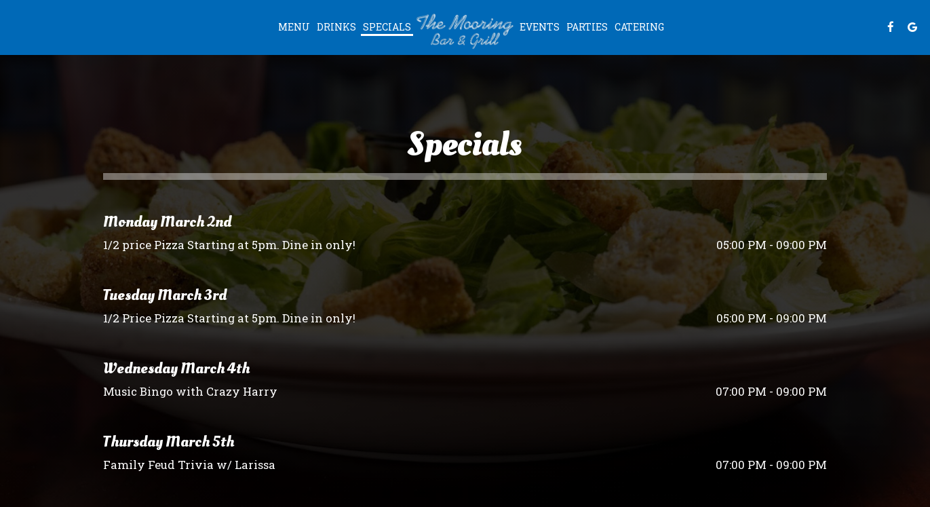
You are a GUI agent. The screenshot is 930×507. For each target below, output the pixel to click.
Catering (639, 26)
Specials (387, 26)
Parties (587, 26)
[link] (465, 30)
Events (540, 26)
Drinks (336, 26)
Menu (294, 26)
